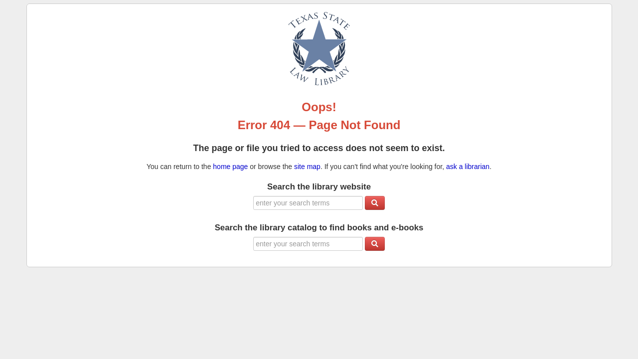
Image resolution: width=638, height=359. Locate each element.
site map (307, 167)
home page (230, 167)
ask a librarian (467, 167)
